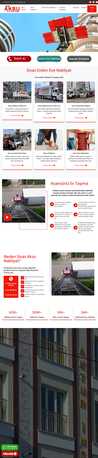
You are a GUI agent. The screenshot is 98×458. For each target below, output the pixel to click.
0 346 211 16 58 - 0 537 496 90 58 (13, 2)
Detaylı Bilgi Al (17, 154)
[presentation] (4, 49)
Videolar (76, 7)
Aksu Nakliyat (34, 8)
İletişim (84, 7)
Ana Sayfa (24, 8)
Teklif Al (92, 9)
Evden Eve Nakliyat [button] (49, 7)
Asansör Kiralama (62, 8)
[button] (41, 90)
